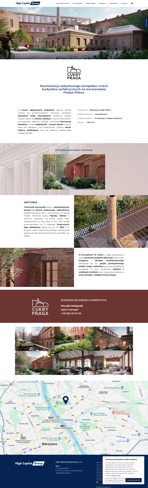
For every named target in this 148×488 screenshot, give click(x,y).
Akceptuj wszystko (133, 480)
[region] (123, 470)
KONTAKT (124, 3)
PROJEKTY (102, 3)
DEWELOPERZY (91, 3)
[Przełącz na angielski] (132, 3)
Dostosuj (110, 480)
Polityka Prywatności (103, 487)
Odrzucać (120, 480)
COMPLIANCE (113, 3)
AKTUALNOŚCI (77, 3)
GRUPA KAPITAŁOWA (62, 3)
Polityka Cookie (115, 475)
